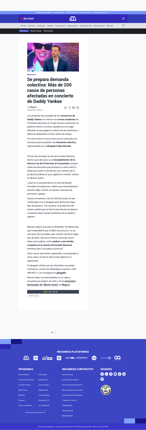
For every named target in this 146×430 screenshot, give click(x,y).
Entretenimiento (99, 26)
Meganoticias (43, 390)
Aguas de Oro (43, 380)
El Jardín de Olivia (85, 12)
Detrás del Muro (58, 12)
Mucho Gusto (23, 390)
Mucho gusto (34, 296)
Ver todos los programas (35, 412)
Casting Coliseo (72, 26)
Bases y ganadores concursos (72, 390)
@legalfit (61, 272)
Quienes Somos (67, 374)
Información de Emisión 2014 (72, 385)
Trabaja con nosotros (69, 400)
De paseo (21, 400)
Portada (23, 26)
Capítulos (50, 26)
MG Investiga (48, 31)
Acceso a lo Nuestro (25, 405)
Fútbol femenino (71, 12)
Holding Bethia (67, 405)
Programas (41, 26)
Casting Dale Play (86, 26)
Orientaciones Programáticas (72, 395)
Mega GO (110, 26)
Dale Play (21, 395)
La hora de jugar (44, 395)
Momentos (24, 31)
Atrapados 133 (44, 400)
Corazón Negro (44, 385)
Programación (60, 26)
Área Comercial (67, 410)
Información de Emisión (70, 380)
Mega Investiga (36, 31)
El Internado (43, 374)
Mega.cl (66, 284)
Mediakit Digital (67, 416)
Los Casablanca (44, 405)
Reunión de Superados (100, 12)
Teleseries (31, 26)
